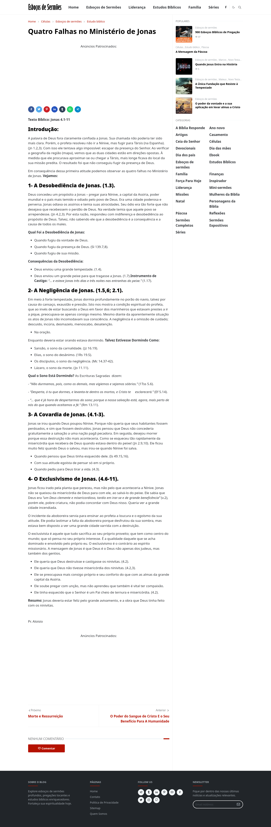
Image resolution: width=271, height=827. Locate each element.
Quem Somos (98, 814)
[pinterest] (164, 792)
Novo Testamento (237, 59)
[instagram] (149, 800)
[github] (156, 800)
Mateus (223, 79)
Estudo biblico (192, 47)
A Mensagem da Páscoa (191, 52)
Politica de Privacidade (104, 802)
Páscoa (205, 47)
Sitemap (95, 808)
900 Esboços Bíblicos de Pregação (217, 32)
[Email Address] (213, 804)
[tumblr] (149, 792)
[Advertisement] (98, 79)
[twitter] (141, 800)
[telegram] (141, 792)
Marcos (223, 59)
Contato (95, 797)
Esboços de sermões (206, 27)
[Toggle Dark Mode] (233, 7)
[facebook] (226, 7)
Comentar (46, 748)
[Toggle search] (239, 7)
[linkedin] (156, 792)
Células (180, 47)
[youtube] (172, 792)
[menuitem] (73, 7)
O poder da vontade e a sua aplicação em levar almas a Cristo (217, 105)
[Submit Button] (238, 804)
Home (94, 791)
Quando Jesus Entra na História (216, 64)
